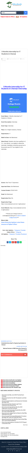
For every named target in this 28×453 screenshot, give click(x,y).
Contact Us (9, 442)
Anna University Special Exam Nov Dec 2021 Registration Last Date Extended (12, 407)
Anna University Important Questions (12, 381)
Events (23, 58)
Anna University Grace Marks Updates (12, 384)
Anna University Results (6, 432)
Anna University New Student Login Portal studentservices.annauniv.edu (11, 404)
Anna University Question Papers (11, 385)
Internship (4, 60)
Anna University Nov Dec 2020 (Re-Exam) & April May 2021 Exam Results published (14, 420)
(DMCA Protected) (17, 448)
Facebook (24, 234)
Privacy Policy (22, 442)
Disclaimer (17, 444)
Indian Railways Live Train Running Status (10, 435)
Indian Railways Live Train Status (8, 433)
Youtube (23, 230)
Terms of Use (11, 444)
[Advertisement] (14, 32)
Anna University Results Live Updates (12, 380)
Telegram (17, 230)
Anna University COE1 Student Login (12, 387)
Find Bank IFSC (4, 436)
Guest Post (16, 442)
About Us (4, 442)
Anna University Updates (9, 383)
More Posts (25, 424)
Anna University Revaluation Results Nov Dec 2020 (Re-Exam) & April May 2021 (13, 410)
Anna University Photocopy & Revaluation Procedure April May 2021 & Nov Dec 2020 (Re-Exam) (14, 417)
